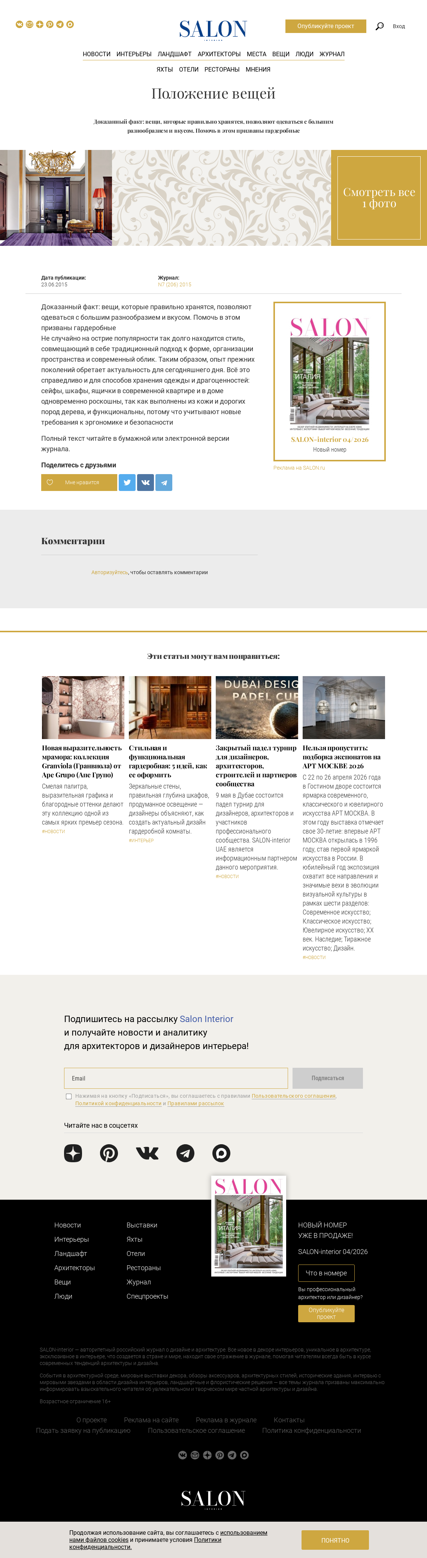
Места (256, 54)
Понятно (335, 1540)
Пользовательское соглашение (196, 1430)
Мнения (258, 69)
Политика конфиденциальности (311, 1430)
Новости (96, 54)
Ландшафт (175, 54)
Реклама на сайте (151, 1420)
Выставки (142, 1225)
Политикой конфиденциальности (118, 1103)
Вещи (281, 54)
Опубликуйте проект (325, 26)
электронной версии (197, 438)
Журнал (332, 54)
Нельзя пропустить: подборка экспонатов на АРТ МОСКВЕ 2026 (342, 756)
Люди (305, 54)
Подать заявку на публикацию (83, 1430)
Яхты (165, 69)
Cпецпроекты (148, 1296)
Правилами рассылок (195, 1103)
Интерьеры (134, 54)
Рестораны (222, 69)
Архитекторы (219, 54)
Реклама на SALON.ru (299, 468)
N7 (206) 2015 (174, 284)
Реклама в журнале (226, 1420)
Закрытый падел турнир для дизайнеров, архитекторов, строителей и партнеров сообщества (256, 765)
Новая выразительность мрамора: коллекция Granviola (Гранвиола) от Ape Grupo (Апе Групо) (82, 761)
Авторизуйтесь (109, 572)
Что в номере (326, 1273)
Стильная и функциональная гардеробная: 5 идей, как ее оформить (168, 761)
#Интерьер (141, 840)
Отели (189, 69)
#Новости (53, 831)
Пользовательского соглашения (294, 1096)
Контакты (289, 1420)
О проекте (91, 1420)
